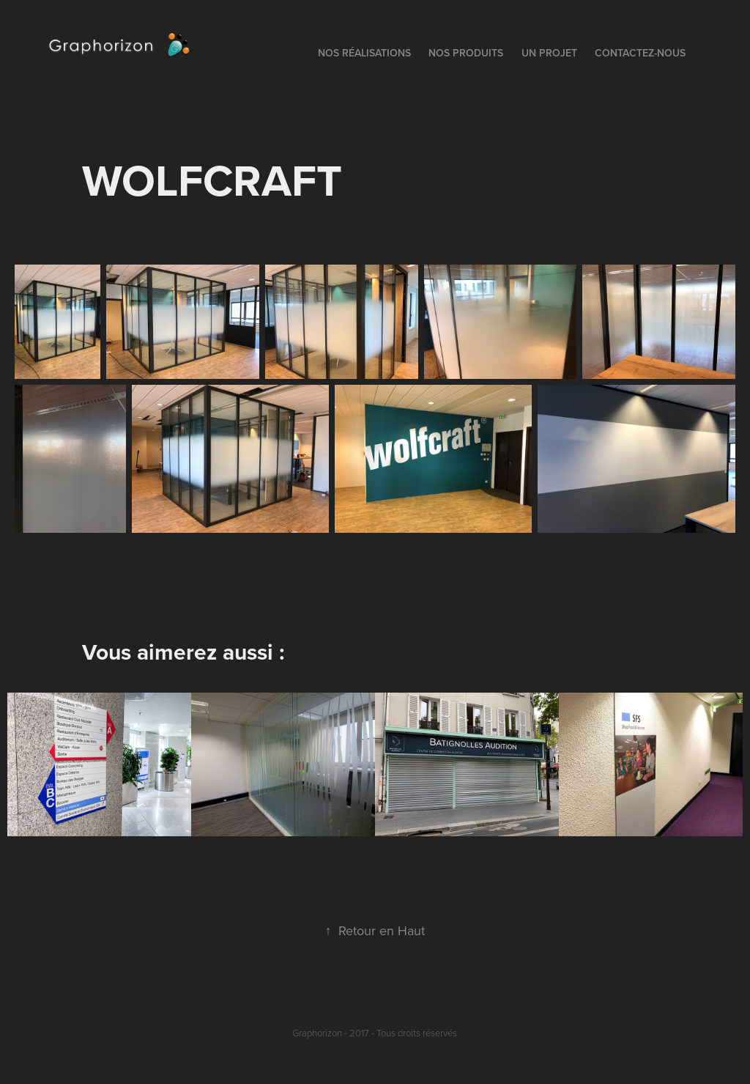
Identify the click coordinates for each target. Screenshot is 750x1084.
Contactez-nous (640, 52)
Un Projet (549, 52)
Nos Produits (465, 52)
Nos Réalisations (364, 52)
